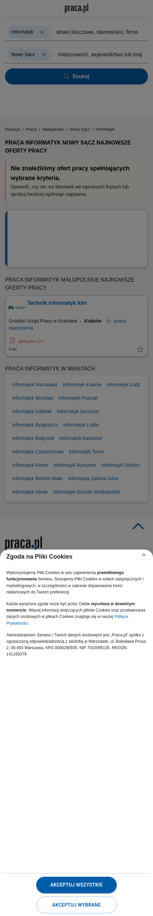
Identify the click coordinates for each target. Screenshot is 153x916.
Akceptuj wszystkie (76, 885)
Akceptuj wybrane (76, 905)
